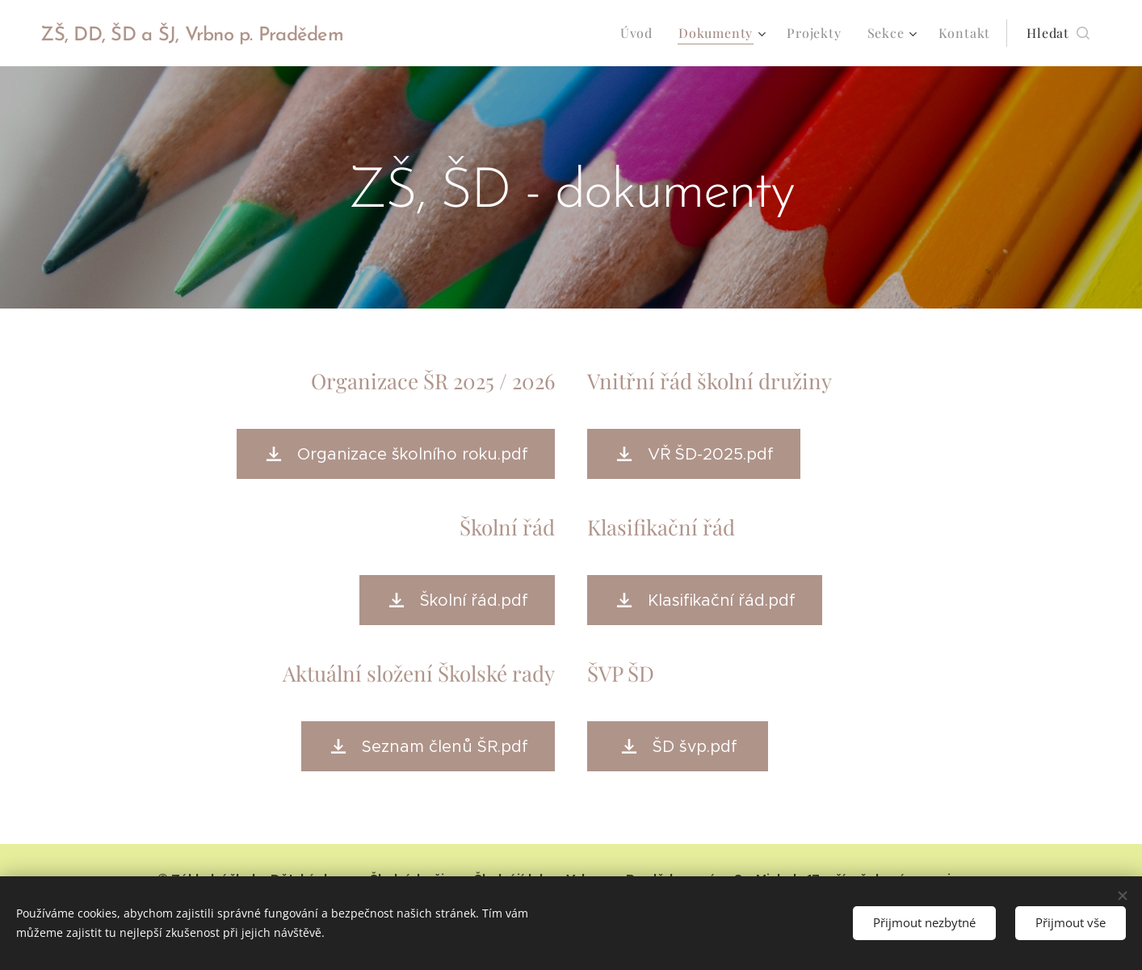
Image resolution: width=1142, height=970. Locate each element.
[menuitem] (640, 33)
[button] (1058, 33)
